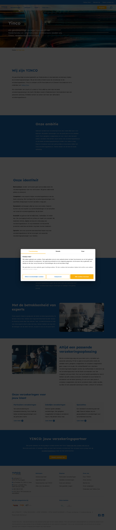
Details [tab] (58, 251)
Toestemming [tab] (33, 251)
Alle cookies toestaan (82, 276)
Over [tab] (82, 251)
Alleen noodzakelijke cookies (34, 276)
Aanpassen (58, 276)
